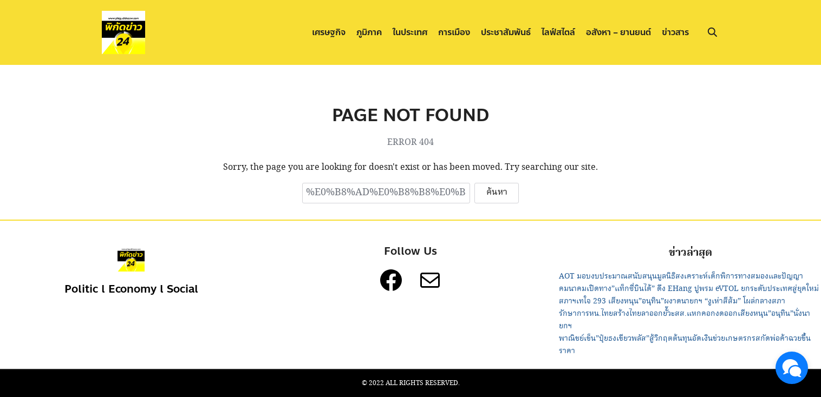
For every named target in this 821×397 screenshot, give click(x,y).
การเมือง (454, 32)
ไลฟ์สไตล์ (558, 32)
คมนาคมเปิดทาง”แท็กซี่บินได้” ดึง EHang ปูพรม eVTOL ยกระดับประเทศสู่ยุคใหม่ (689, 289)
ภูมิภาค (369, 32)
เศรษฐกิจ (329, 32)
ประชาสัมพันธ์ (506, 32)
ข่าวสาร (675, 32)
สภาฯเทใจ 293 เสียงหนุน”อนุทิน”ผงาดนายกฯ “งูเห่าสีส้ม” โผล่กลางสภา (672, 301)
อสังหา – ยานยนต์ (618, 32)
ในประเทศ (410, 32)
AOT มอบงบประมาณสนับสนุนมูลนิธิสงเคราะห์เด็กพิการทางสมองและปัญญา (681, 276)
